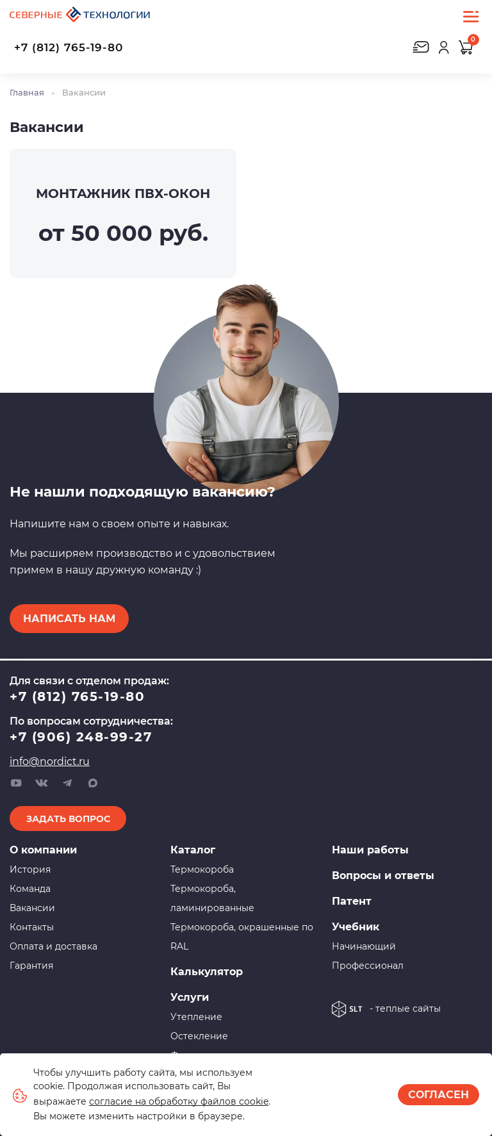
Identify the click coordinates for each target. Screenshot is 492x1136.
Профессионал (368, 965)
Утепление (196, 1017)
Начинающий (364, 946)
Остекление (199, 1036)
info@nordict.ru (50, 761)
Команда (30, 888)
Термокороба (202, 869)
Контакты (32, 927)
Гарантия (31, 965)
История (30, 869)
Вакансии (32, 908)
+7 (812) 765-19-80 (68, 47)
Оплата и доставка (53, 946)
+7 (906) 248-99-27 (81, 737)
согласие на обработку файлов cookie (178, 1101)
